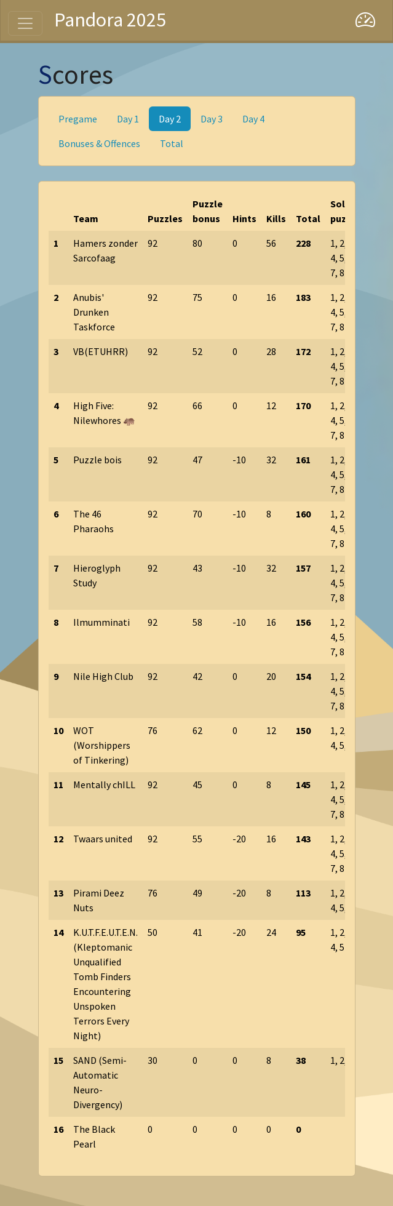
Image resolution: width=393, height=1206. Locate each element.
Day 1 (128, 119)
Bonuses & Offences (99, 143)
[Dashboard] (365, 20)
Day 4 (253, 119)
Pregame (77, 119)
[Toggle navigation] (25, 23)
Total (171, 143)
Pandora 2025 (110, 19)
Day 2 (170, 119)
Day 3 (211, 119)
